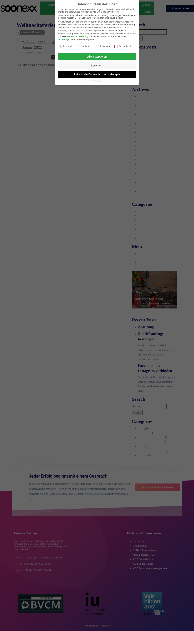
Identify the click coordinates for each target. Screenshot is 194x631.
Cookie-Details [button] (97, 81)
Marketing (103, 46)
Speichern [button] (97, 65)
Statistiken (84, 46)
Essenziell (65, 46)
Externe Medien (123, 46)
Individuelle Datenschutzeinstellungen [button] (97, 74)
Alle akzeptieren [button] (97, 56)
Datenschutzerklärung (77, 36)
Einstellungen (64, 39)
